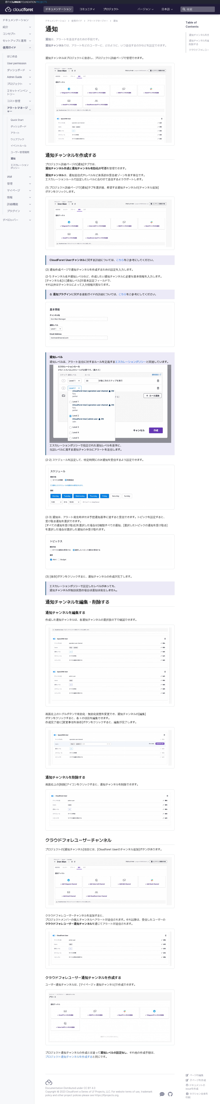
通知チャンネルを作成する (199, 35)
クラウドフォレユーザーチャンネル (199, 49)
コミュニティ (87, 9)
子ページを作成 (196, 1080)
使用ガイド (76, 21)
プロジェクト (111, 9)
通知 (115, 21)
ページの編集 (195, 1075)
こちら (120, 260)
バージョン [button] (144, 9)
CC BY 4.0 (89, 1088)
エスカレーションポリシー (130, 361)
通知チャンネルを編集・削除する (199, 42)
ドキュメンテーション (58, 9)
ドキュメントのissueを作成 (195, 1087)
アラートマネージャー (97, 21)
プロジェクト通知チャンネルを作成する (68, 1056)
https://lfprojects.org (106, 1095)
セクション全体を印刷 (197, 1095)
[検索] (197, 9)
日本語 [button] (166, 9)
